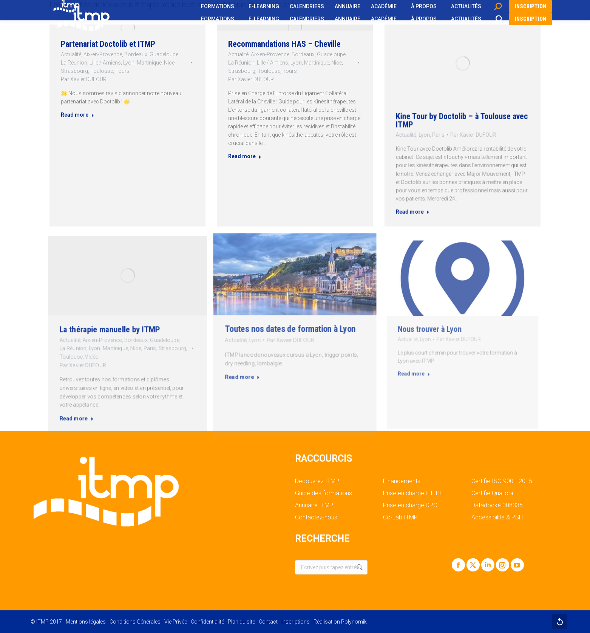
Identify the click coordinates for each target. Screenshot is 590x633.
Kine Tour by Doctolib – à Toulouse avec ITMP (462, 122)
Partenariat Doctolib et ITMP (110, 55)
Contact (268, 622)
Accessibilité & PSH (497, 517)
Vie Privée (175, 622)
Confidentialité (207, 622)
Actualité (78, 63)
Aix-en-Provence (106, 63)
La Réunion (81, 71)
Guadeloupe (159, 63)
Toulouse (105, 78)
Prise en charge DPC (410, 505)
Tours (123, 78)
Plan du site (241, 622)
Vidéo (110, 345)
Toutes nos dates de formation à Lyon (293, 332)
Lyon (129, 71)
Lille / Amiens (108, 71)
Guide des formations (323, 493)
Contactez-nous (316, 517)
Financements (401, 481)
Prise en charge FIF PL (413, 493)
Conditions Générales (135, 622)
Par (89, 85)
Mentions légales (86, 622)
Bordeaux (135, 63)
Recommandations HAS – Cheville (287, 66)
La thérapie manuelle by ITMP (119, 332)
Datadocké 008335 (497, 505)
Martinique (146, 71)
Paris (448, 130)
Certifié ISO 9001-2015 (501, 481)
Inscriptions (295, 622)
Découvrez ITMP (317, 481)
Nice (163, 71)
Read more (84, 116)
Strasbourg (81, 78)
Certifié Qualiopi (492, 493)
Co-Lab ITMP (400, 517)
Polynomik (354, 622)
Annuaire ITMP (314, 505)
